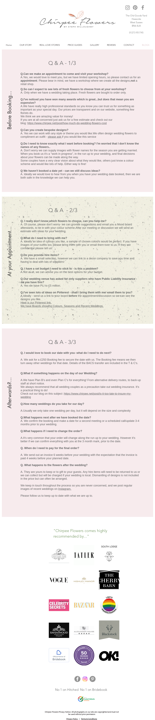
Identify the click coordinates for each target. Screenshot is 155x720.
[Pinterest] (135, 7)
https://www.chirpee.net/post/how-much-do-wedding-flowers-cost (67, 123)
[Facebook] (143, 7)
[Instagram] (128, 7)
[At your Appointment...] (9, 251)
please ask (55, 136)
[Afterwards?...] (9, 383)
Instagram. (64, 488)
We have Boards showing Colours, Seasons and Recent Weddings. (62, 306)
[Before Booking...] (9, 104)
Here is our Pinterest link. (36, 302)
